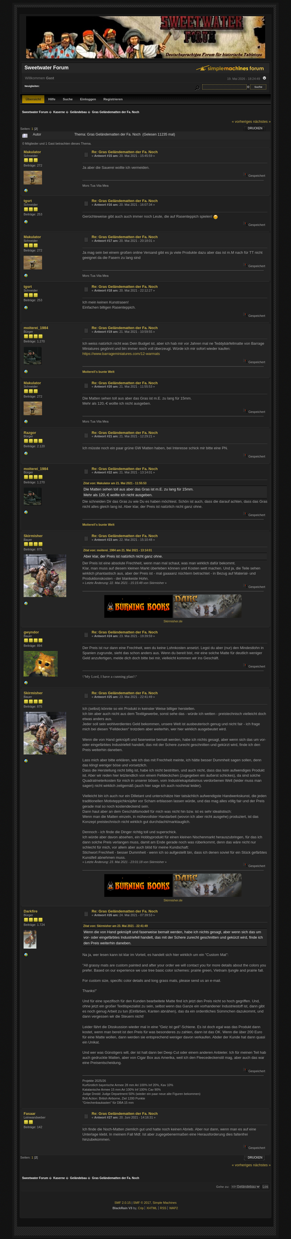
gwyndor (31, 632)
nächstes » (262, 121)
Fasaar (30, 1113)
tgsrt (28, 201)
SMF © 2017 (142, 1202)
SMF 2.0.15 (123, 1202)
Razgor (30, 433)
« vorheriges (242, 121)
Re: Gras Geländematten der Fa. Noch (124, 152)
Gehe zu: (222, 1186)
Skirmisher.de (173, 621)
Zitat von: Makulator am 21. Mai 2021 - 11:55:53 (114, 483)
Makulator (32, 152)
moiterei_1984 (36, 328)
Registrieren (113, 99)
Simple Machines (164, 1202)
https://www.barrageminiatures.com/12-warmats (121, 354)
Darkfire (31, 911)
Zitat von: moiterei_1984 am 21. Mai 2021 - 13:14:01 (117, 550)
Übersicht (33, 99)
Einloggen (88, 99)
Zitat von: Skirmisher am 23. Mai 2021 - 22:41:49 (115, 926)
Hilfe (51, 99)
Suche (68, 99)
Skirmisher (33, 536)
